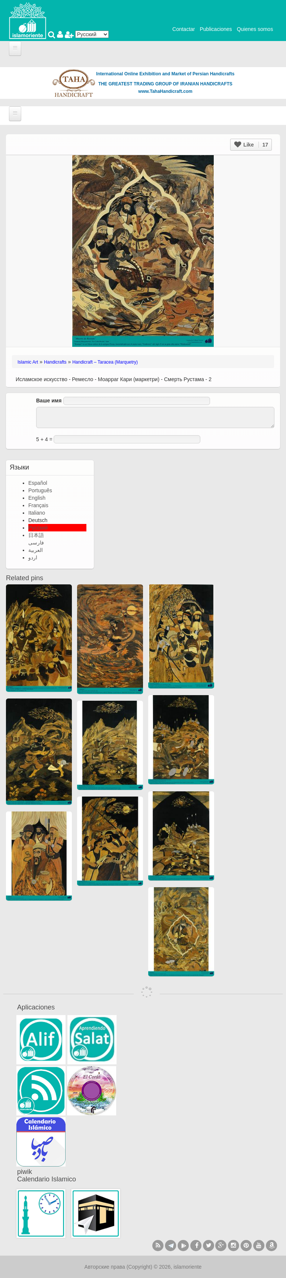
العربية (35, 550)
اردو (32, 558)
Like (251, 145)
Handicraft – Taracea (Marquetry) (105, 362)
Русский (38, 528)
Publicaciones (216, 29)
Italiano (36, 513)
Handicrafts (55, 362)
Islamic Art (28, 362)
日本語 (36, 535)
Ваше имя (48, 401)
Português (40, 490)
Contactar (183, 29)
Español (37, 483)
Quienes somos (255, 29)
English (36, 498)
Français (38, 505)
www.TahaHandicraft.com (165, 91)
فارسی (36, 542)
